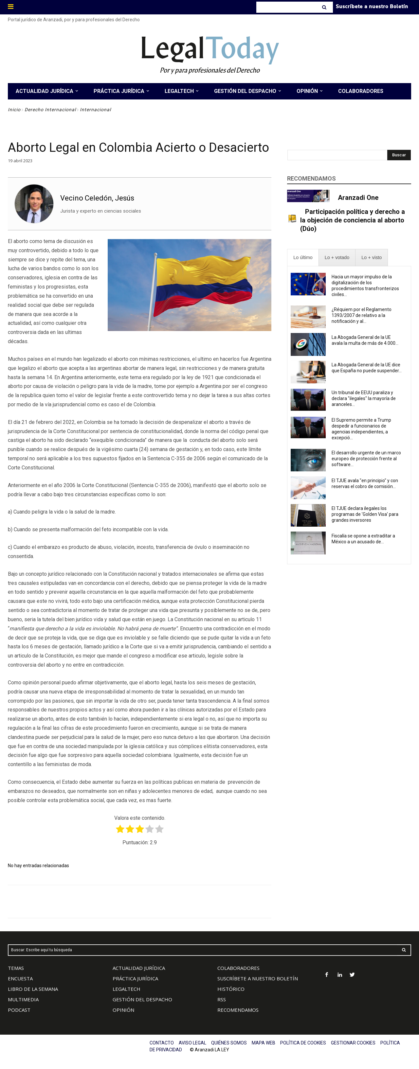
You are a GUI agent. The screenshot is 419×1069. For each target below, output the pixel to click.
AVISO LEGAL (192, 1042)
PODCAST (19, 1010)
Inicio (14, 109)
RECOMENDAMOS (238, 1010)
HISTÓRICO (231, 989)
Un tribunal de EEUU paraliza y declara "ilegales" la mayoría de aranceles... (364, 398)
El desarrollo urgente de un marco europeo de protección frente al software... (366, 458)
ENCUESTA (20, 978)
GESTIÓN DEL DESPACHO (142, 999)
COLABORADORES (238, 968)
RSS (221, 999)
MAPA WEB (263, 1042)
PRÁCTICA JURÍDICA (135, 978)
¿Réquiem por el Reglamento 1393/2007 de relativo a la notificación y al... (362, 315)
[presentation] (303, 257)
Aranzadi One (358, 198)
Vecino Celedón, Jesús (97, 198)
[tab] (303, 257)
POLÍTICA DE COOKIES (303, 1042)
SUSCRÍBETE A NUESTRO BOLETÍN (257, 978)
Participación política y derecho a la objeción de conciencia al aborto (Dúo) (352, 220)
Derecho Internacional (50, 109)
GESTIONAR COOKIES (353, 1042)
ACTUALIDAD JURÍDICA (139, 968)
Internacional (95, 109)
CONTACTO (162, 1042)
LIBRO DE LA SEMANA (33, 989)
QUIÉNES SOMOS (229, 1042)
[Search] (325, 7)
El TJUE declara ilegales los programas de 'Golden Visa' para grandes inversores (365, 514)
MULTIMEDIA (23, 999)
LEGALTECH (126, 989)
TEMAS (16, 968)
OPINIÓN (123, 1010)
